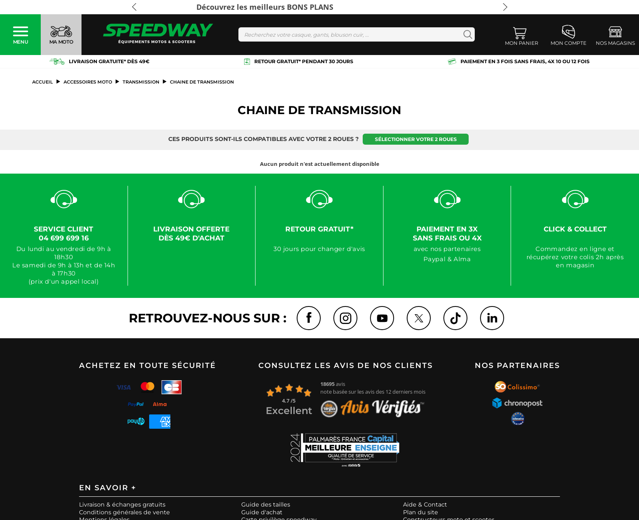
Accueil (42, 82)
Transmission (141, 82)
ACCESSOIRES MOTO (88, 82)
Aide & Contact (425, 505)
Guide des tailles (265, 505)
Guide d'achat (261, 512)
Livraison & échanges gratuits (122, 505)
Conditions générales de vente (124, 512)
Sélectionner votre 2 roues (416, 139)
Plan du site (420, 512)
